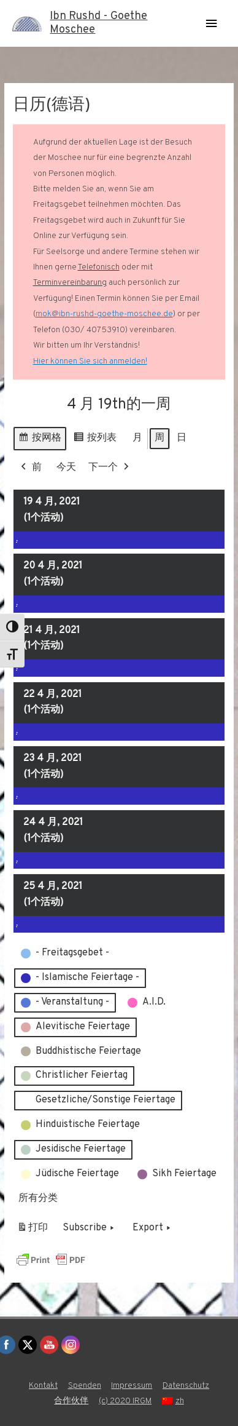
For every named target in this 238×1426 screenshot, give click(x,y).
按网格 (39, 440)
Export (152, 1229)
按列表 (95, 440)
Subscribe (90, 1229)
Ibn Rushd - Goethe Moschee (98, 23)
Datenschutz (186, 1385)
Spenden (84, 1385)
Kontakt (43, 1385)
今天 (66, 467)
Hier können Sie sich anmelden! (90, 361)
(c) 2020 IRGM (125, 1401)
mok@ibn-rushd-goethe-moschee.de (104, 314)
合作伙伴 (71, 1401)
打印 (32, 1230)
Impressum (131, 1385)
